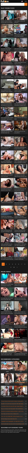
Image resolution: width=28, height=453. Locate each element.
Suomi (16, 444)
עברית (3, 447)
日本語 (12, 444)
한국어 (8, 444)
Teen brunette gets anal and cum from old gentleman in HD (12, 423)
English (24, 447)
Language (22, 1)
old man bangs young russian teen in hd (9, 418)
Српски (20, 442)
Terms (22, 439)
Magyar (14, 449)
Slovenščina (10, 442)
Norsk (24, 442)
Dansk (19, 444)
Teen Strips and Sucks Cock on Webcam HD (9, 413)
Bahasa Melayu (9, 449)
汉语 (23, 451)
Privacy (17, 439)
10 (14, 267)
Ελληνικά (24, 444)
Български (10, 451)
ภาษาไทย (3, 444)
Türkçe (3, 449)
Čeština (4, 445)
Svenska (15, 447)
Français (19, 451)
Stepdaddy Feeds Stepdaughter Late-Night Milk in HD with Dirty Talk (14, 421)
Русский (20, 447)
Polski (6, 447)
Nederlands (4, 442)
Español (15, 451)
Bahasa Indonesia (10, 445)
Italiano (24, 449)
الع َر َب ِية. (17, 445)
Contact (6, 439)
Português (23, 445)
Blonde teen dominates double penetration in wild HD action (12, 411)
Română (10, 447)
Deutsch (5, 451)
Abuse (10, 439)
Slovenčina (16, 442)
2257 (14, 439)
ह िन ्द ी (19, 449)
